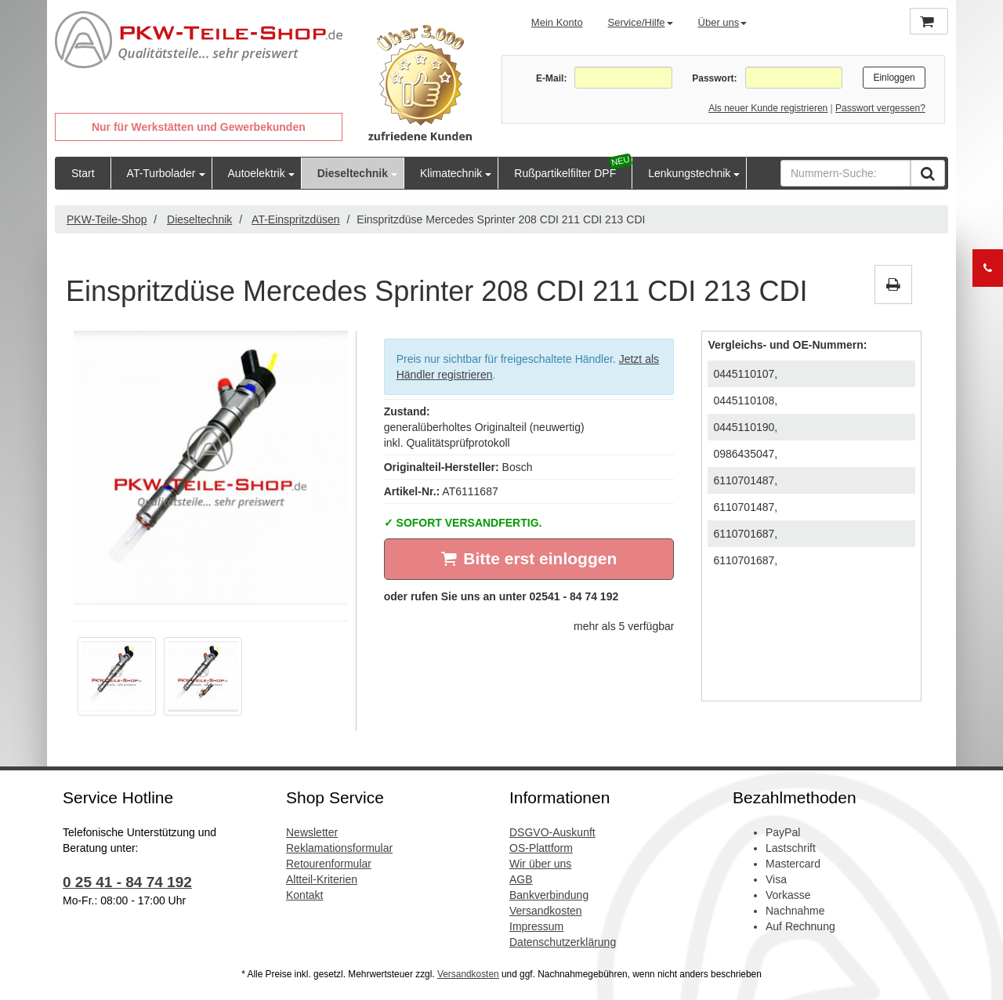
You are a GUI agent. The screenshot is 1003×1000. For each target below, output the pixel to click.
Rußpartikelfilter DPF (565, 173)
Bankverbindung (548, 895)
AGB (521, 879)
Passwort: (714, 78)
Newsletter (312, 832)
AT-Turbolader (161, 173)
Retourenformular (328, 863)
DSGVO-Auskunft (552, 832)
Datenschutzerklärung (562, 942)
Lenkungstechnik (689, 173)
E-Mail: (551, 78)
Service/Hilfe (640, 22)
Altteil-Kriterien (321, 879)
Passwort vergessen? (880, 108)
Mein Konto (557, 22)
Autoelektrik (256, 173)
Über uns (723, 22)
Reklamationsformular (339, 848)
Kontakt (304, 895)
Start (83, 173)
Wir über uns (540, 863)
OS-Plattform (541, 848)
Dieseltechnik (352, 173)
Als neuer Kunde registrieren (767, 108)
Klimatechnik (451, 173)
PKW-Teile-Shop (107, 219)
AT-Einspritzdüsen (296, 219)
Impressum (536, 926)
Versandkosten (545, 910)
